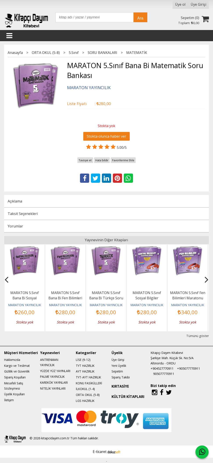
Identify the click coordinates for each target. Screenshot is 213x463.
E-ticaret (99, 451)
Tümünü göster (197, 336)
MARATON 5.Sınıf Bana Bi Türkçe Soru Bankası (106, 298)
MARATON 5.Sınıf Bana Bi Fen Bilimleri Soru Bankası (65, 298)
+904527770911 (162, 368)
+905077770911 (188, 368)
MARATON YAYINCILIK (24, 305)
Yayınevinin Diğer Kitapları (106, 240)
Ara (140, 18)
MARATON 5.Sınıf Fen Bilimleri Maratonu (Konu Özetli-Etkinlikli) (187, 298)
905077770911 (163, 374)
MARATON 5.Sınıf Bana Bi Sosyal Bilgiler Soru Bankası (24, 298)
